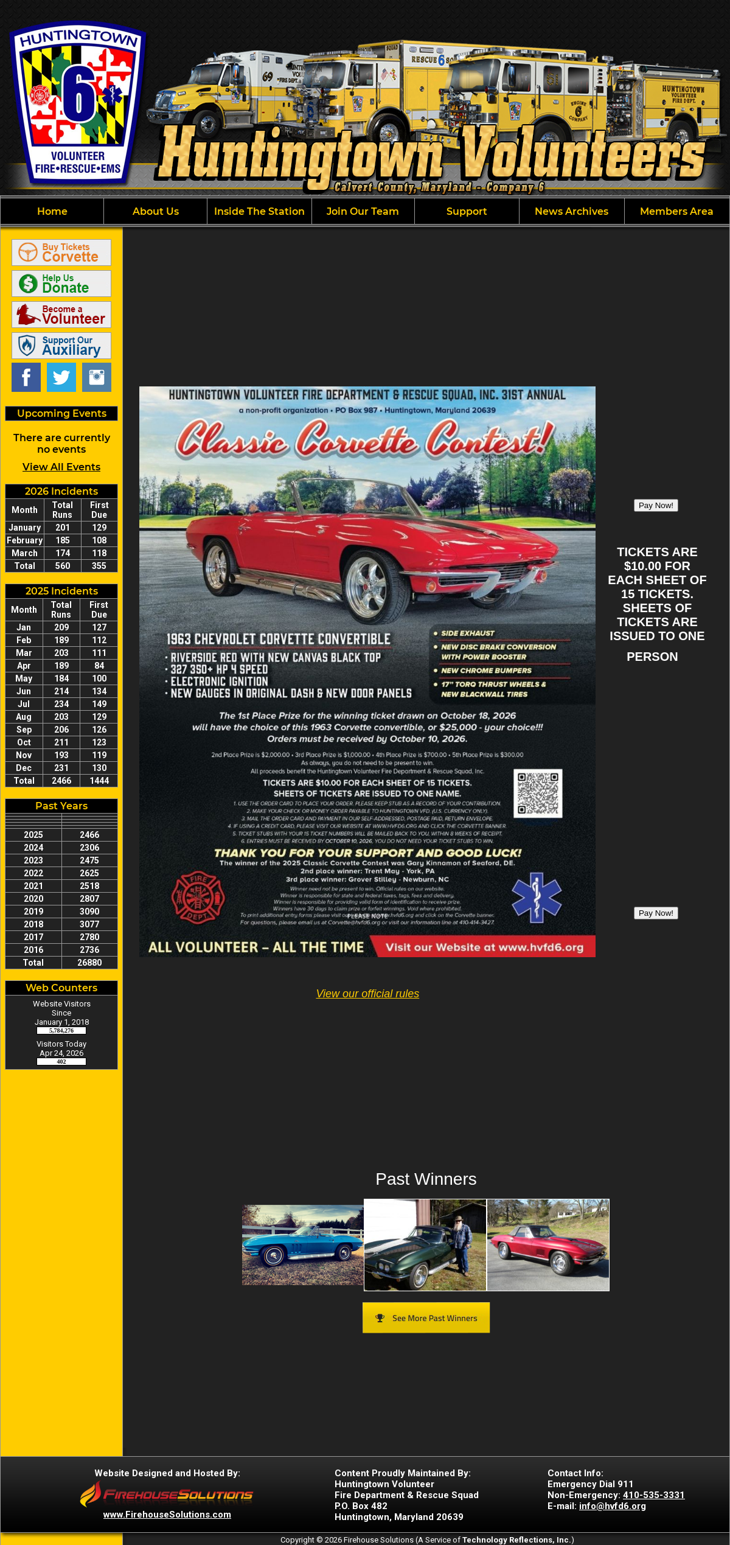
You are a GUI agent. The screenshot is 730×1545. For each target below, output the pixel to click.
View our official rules (367, 994)
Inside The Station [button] (259, 211)
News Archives (571, 211)
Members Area (677, 211)
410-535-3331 (654, 1495)
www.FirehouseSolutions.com (167, 1514)
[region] (365, 211)
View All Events (61, 467)
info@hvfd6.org (612, 1506)
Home (52, 211)
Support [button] (467, 211)
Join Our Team (363, 211)
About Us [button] (156, 211)
